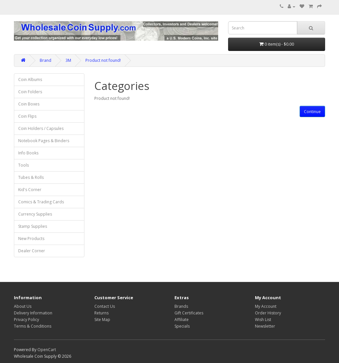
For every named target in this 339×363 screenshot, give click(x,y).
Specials (182, 326)
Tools (23, 165)
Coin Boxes (28, 104)
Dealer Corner (31, 251)
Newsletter (265, 326)
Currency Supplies (35, 214)
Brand (45, 60)
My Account (265, 306)
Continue (312, 111)
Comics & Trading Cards (41, 202)
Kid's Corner (29, 189)
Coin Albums (30, 79)
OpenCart (46, 349)
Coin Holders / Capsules (41, 128)
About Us (22, 306)
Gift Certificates (188, 313)
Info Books (28, 153)
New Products (31, 238)
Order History (268, 313)
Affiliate (181, 319)
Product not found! (103, 60)
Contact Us (104, 306)
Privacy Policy (26, 319)
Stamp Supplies (32, 226)
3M (68, 60)
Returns (101, 313)
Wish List (263, 319)
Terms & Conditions (32, 326)
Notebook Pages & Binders (43, 140)
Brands (181, 306)
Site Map (102, 319)
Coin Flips (27, 116)
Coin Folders (30, 92)
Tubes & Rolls (31, 177)
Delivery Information (33, 313)
